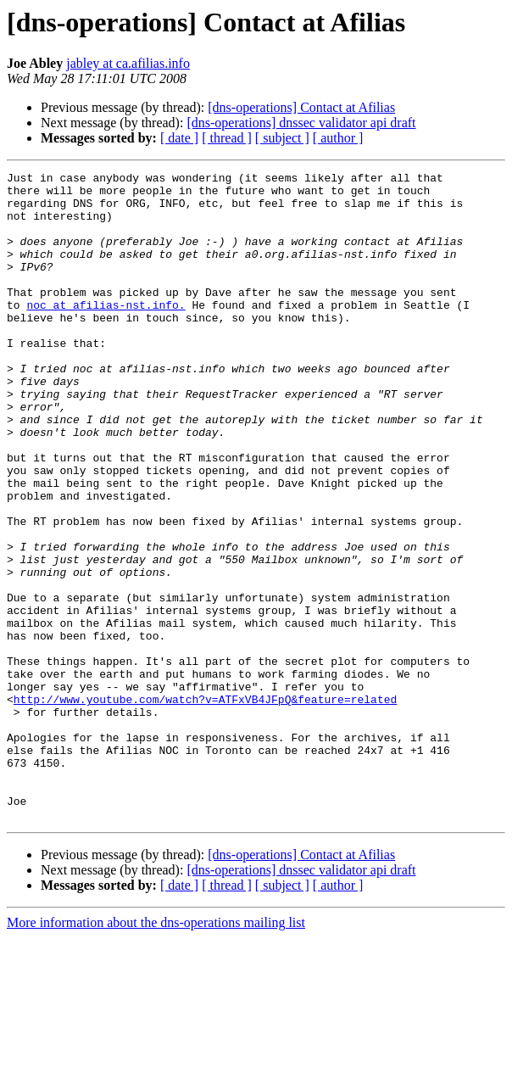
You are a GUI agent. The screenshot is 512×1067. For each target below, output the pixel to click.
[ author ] (338, 138)
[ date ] (179, 138)
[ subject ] (282, 138)
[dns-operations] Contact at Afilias (301, 107)
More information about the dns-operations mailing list (156, 1052)
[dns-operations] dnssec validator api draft (300, 122)
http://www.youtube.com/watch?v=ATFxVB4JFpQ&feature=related (205, 805)
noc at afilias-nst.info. (105, 332)
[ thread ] (227, 138)
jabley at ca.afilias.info (128, 63)
